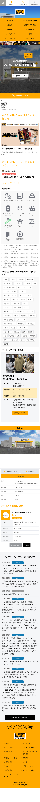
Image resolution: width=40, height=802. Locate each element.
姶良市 (3, 107)
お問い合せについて (29, 766)
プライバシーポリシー (30, 770)
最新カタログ (8, 751)
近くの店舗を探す (20, 476)
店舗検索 (7, 743)
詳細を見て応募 (20, 413)
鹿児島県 (4, 105)
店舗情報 (4, 103)
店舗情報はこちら (20, 95)
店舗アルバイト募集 (10, 758)
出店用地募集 (8, 762)
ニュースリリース (28, 747)
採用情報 (25, 758)
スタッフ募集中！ (28, 55)
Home (3, 101)
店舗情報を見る (16, 545)
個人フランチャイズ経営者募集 (30, 753)
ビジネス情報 (8, 747)
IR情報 (25, 762)
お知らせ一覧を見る (20, 717)
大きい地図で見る (10, 471)
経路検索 (30, 471)
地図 (27, 545)
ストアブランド (28, 743)
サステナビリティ (9, 766)
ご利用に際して (9, 770)
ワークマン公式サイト (20, 12)
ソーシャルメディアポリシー (11, 775)
